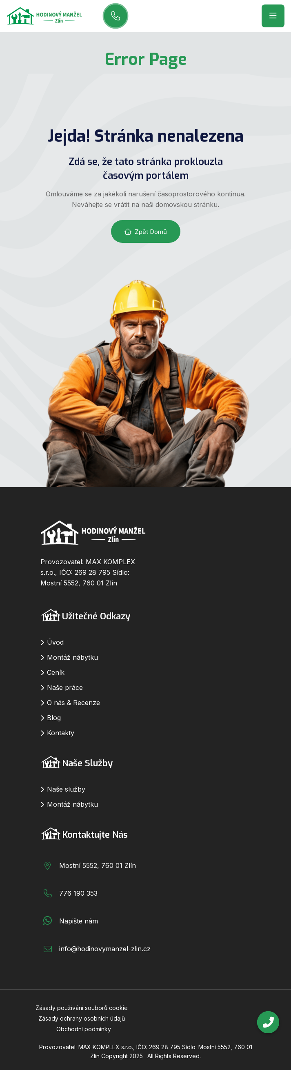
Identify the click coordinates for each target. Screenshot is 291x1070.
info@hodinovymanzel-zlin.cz (105, 949)
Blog (54, 718)
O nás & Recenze (73, 703)
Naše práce (65, 687)
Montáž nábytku (72, 657)
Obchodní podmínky (83, 1029)
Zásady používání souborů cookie (82, 1007)
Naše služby (66, 789)
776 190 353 (78, 893)
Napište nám (78, 921)
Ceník (55, 672)
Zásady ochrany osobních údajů (81, 1018)
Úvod (55, 642)
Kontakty (60, 733)
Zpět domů (145, 232)
